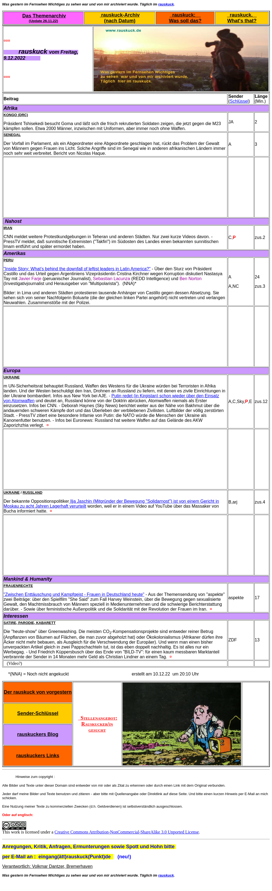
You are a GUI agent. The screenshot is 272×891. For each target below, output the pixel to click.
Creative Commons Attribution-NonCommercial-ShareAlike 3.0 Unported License (127, 832)
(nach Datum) (119, 20)
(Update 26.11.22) (43, 21)
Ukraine (12, 377)
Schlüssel (239, 101)
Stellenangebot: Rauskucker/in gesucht (97, 724)
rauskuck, (242, 15)
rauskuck (166, 4)
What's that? (241, 20)
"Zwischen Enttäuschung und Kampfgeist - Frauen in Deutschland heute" (74, 594)
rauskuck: (185, 15)
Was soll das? (185, 20)
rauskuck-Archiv (120, 15)
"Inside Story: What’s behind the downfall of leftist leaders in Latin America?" (77, 268)
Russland (32, 492)
